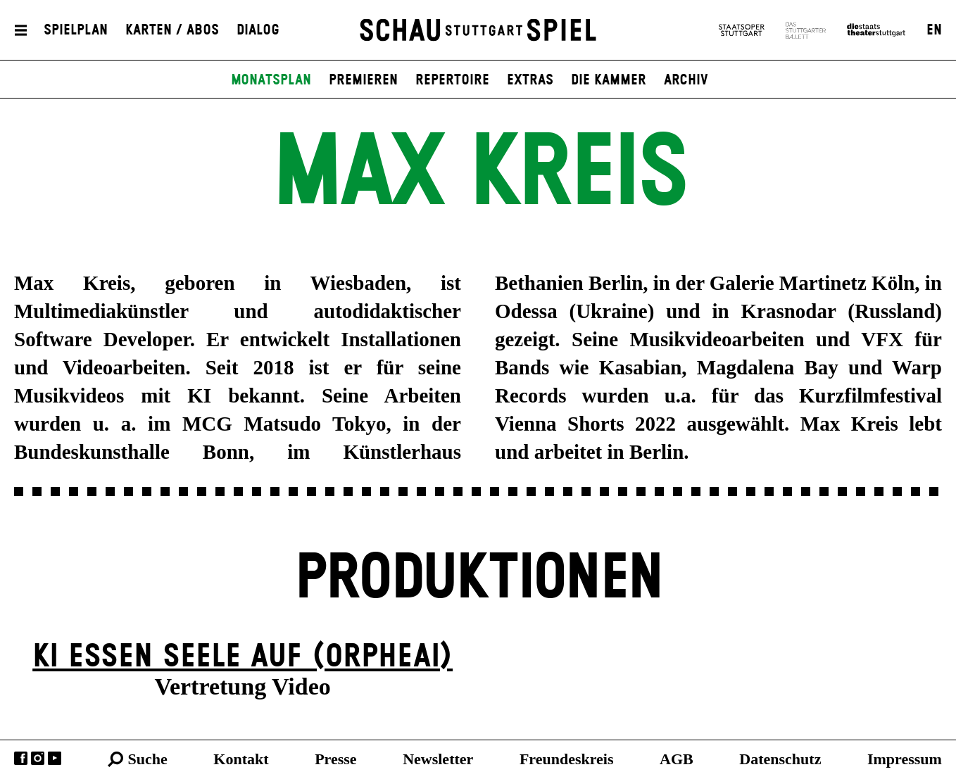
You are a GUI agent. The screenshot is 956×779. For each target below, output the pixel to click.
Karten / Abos (172, 30)
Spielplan (76, 30)
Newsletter (438, 759)
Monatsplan (271, 80)
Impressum (904, 759)
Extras (530, 80)
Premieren (363, 80)
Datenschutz (780, 759)
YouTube (54, 758)
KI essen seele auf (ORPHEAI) (242, 656)
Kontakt (240, 759)
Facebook (20, 758)
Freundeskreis (567, 759)
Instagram (37, 758)
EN (934, 30)
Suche (148, 759)
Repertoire (452, 80)
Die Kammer (608, 80)
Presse (335, 759)
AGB (676, 759)
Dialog (258, 30)
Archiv (686, 80)
